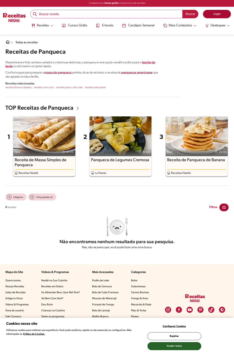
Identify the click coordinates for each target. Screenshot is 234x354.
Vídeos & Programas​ (17, 304)
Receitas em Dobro (52, 286)
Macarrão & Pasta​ (141, 304)
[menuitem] (42, 27)
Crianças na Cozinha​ (53, 310)
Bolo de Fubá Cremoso (105, 292)
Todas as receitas (26, 42)
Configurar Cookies (174, 326)
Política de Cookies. (34, 334)
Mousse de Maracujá (104, 298)
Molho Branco (100, 316)
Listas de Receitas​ (15, 292)
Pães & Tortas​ (138, 310)
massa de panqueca (57, 72)
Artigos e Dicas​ (14, 298)
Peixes (135, 316)
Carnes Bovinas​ (140, 292)
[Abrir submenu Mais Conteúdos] (180, 25)
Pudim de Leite (100, 280)
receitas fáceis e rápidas (18, 87)
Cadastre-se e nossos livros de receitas (117, 3)
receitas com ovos (44, 87)
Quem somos (13, 280)
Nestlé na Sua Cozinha (54, 280)
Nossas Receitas (14, 286)
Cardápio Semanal (138, 26)
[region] (117, 336)
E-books (104, 26)
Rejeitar (174, 336)
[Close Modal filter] (224, 207)
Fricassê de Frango (103, 304)
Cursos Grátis (74, 26)
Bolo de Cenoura (102, 286)
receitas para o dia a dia (69, 87)
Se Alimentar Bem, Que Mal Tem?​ (60, 292)
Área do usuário (14, 310)
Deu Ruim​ (47, 304)
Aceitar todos (174, 346)
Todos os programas (52, 316)
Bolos (134, 280)
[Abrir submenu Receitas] (42, 25)
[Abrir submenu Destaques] (217, 25)
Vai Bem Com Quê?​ (52, 298)
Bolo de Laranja (101, 310)
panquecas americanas (136, 72)
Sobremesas (138, 286)
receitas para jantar (95, 87)
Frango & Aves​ (139, 298)
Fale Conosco (13, 316)
